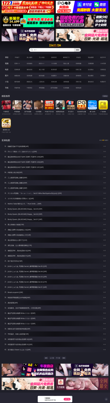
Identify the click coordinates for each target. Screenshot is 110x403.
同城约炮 (17, 88)
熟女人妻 (66, 63)
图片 (6, 75)
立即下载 (67, 399)
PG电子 (17, 57)
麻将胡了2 (66, 57)
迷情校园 (66, 82)
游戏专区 (54, 57)
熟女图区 (91, 76)
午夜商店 (29, 88)
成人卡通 (41, 69)
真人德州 (29, 57)
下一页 (58, 358)
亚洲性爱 (17, 69)
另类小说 (78, 82)
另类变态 (103, 69)
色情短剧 (78, 88)
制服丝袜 (66, 69)
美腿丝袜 (66, 76)
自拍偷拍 (29, 63)
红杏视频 (66, 88)
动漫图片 (54, 76)
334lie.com (55, 45)
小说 (6, 81)
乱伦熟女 (91, 69)
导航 (6, 88)
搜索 (77, 50)
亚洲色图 (29, 76)
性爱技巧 (103, 82)
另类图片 (103, 76)
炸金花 (78, 57)
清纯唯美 (78, 76)
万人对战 (41, 57)
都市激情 (17, 82)
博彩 (6, 57)
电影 (6, 69)
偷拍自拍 (29, 69)
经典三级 (78, 69)
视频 (6, 63)
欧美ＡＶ (41, 63)
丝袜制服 (78, 63)
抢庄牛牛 (103, 57)
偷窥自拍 (17, 76)
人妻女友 (41, 82)
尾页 (64, 358)
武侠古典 (54, 82)
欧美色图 (41, 76)
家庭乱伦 (29, 82)
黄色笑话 (91, 82)
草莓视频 (41, 88)
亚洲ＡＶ (17, 63)
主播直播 (91, 63)
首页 (46, 358)
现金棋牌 (91, 57)
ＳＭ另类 (103, 63)
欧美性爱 (54, 69)
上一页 (52, 358)
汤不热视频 (54, 88)
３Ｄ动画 (54, 63)
